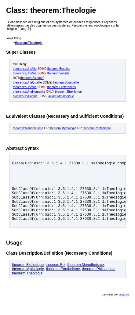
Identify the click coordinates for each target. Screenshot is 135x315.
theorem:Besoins (58, 68)
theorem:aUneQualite (27, 82)
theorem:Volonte (58, 73)
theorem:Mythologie (62, 128)
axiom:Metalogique (61, 96)
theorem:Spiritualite (66, 82)
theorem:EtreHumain (69, 91)
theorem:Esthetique (28, 277)
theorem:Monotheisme (28, 128)
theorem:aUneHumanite (29, 91)
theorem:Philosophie (98, 282)
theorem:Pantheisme (96, 128)
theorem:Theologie (28, 43)
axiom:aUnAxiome (25, 96)
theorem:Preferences (61, 87)
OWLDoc (124, 307)
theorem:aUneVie (25, 68)
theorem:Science (31, 78)
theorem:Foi (55, 277)
